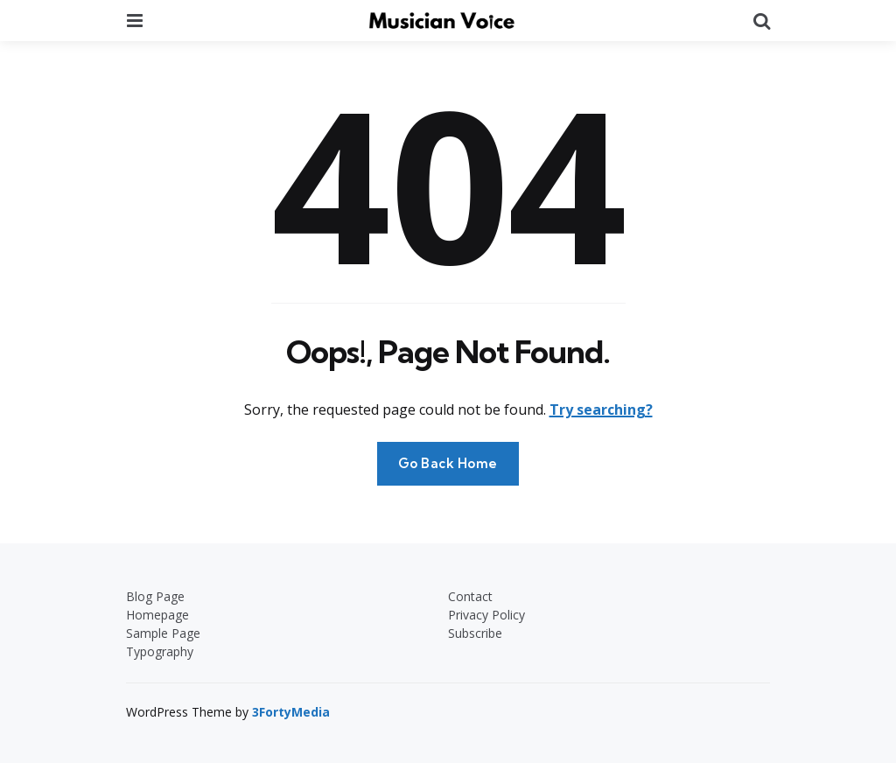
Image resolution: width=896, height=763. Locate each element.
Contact (470, 596)
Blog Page (155, 596)
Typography (159, 651)
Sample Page (163, 633)
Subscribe (475, 633)
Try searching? (601, 409)
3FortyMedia (291, 712)
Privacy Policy (486, 614)
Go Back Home (448, 463)
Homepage (157, 614)
